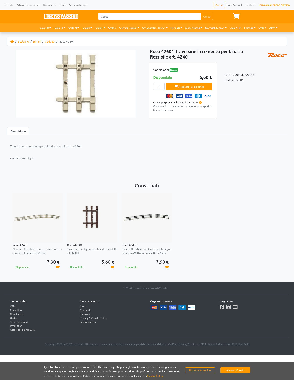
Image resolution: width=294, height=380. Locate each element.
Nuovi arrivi (49, 4)
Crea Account (234, 4)
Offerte (9, 4)
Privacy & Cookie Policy (93, 318)
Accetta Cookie (235, 370)
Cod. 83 (50, 41)
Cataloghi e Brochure (22, 329)
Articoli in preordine (28, 4)
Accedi (219, 4)
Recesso (85, 314)
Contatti (250, 4)
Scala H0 (23, 41)
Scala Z (112, 27)
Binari (37, 41)
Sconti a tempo (78, 4)
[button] (44, 27)
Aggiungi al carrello (189, 86)
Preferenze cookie (200, 370)
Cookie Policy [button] (155, 375)
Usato (62, 4)
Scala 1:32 (235, 27)
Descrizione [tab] (18, 131)
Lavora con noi (88, 321)
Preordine (16, 310)
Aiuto (83, 306)
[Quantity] (159, 86)
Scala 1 (262, 27)
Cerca (207, 16)
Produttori (16, 325)
